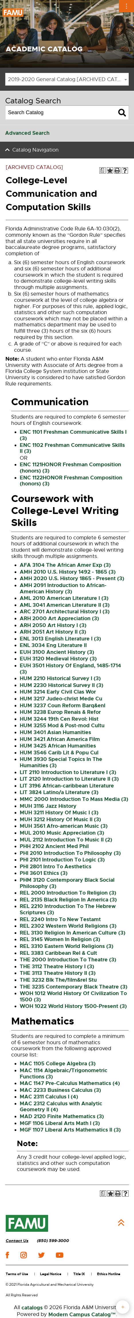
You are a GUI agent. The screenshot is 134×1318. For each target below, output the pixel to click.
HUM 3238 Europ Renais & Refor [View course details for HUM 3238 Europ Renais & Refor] (60, 712)
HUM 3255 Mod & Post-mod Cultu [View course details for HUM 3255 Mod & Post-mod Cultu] (62, 725)
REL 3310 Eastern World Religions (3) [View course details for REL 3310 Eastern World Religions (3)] (66, 946)
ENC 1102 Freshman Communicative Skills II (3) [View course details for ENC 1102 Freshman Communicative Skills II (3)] (72, 448)
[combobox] (67, 79)
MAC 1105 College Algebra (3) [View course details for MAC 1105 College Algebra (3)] (58, 1063)
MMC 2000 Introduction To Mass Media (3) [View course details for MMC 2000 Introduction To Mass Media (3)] (74, 799)
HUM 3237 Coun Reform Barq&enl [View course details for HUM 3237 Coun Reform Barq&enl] (62, 705)
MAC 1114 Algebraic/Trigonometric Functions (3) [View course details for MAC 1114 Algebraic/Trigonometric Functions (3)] (63, 1073)
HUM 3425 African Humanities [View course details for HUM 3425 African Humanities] (58, 745)
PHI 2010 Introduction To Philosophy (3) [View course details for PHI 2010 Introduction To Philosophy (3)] (70, 853)
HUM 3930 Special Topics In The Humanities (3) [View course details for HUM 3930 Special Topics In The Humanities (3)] (61, 762)
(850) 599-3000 (53, 1240)
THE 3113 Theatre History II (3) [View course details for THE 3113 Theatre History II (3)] (58, 973)
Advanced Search (27, 133)
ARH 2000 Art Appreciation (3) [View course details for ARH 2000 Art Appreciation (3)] (59, 618)
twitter (41, 1255)
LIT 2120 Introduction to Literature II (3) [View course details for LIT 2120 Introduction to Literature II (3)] (69, 778)
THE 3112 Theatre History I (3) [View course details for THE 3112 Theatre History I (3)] (57, 966)
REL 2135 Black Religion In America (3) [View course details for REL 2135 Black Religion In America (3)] (68, 899)
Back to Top (121, 1222)
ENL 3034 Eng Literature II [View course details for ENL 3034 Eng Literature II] (53, 645)
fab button (122, 1307)
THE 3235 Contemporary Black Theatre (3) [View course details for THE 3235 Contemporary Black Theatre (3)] (73, 986)
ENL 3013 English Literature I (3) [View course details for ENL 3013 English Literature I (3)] (60, 638)
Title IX (79, 1274)
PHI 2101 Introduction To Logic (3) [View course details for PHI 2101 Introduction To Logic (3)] (62, 859)
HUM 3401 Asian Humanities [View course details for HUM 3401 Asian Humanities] (55, 732)
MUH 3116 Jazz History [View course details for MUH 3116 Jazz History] (48, 806)
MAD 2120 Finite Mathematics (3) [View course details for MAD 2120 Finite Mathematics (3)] (62, 1116)
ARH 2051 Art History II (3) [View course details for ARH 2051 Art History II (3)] (53, 631)
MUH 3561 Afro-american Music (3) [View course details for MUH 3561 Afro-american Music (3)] (64, 826)
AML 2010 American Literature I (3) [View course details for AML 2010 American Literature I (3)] (64, 598)
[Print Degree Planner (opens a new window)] (102, 170)
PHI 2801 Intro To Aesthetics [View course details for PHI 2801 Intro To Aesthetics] (55, 866)
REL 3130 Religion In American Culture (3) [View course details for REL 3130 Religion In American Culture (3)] (72, 932)
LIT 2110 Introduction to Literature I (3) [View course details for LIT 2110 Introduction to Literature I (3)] (68, 772)
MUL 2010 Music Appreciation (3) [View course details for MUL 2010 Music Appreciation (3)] (62, 832)
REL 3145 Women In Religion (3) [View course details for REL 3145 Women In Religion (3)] (60, 939)
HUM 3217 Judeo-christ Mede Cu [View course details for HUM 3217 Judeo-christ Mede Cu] (61, 698)
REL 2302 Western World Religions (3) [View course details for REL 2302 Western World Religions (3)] (68, 926)
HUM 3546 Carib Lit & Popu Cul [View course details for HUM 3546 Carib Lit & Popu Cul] (59, 752)
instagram (23, 1255)
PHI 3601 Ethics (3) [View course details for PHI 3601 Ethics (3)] (44, 873)
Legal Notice (50, 1274)
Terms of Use (17, 1274)
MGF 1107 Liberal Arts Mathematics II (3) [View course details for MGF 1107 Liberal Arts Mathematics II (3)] (70, 1129)
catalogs (32, 1307)
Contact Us (17, 1240)
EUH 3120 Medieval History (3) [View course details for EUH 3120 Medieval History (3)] (58, 658)
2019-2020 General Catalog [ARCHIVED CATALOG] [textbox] (68, 79)
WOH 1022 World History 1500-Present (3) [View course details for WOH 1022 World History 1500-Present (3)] (73, 1006)
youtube (59, 1255)
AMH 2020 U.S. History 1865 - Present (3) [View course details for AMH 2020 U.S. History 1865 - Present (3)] (72, 578)
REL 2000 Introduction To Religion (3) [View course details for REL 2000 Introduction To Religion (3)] (68, 892)
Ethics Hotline (108, 1274)
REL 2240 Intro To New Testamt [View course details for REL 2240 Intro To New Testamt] (60, 919)
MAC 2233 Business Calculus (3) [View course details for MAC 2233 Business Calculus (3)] (60, 1090)
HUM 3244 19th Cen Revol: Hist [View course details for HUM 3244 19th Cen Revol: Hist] (59, 719)
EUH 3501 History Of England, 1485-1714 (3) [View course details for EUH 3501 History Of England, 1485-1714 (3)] (70, 668)
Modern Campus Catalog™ (82, 1314)
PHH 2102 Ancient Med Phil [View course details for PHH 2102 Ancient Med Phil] (54, 846)
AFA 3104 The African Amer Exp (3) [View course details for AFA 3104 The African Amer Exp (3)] (65, 565)
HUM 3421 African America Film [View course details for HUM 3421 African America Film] (60, 739)
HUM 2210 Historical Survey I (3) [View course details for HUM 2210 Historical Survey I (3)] (60, 678)
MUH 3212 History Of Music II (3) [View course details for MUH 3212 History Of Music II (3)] (60, 819)
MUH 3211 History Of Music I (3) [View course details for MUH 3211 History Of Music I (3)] (59, 812)
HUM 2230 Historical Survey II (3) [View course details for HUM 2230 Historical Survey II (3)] (61, 685)
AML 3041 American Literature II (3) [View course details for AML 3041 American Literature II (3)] (65, 605)
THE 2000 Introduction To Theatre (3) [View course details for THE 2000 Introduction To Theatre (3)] (68, 959)
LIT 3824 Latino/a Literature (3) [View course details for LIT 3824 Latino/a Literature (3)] (59, 792)
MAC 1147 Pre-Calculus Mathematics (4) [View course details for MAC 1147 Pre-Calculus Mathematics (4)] (70, 1083)
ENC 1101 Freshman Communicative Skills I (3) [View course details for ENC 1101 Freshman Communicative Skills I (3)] (73, 435)
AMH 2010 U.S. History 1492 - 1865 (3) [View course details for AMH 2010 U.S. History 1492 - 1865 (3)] (68, 571)
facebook (7, 1255)
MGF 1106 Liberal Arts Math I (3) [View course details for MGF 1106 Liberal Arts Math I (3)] (60, 1123)
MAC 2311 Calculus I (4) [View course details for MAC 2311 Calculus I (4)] (49, 1096)
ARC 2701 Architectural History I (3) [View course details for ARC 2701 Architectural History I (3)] (65, 611)
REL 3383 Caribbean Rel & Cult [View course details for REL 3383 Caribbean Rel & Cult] (58, 953)
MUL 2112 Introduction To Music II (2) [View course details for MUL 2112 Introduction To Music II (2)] (66, 839)
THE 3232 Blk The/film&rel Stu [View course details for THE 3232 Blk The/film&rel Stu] (58, 980)
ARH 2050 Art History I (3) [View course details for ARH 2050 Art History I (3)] (53, 625)
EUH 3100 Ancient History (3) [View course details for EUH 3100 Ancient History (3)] (57, 652)
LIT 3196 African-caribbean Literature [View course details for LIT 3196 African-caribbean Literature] (67, 785)
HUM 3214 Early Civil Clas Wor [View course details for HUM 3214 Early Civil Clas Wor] (58, 691)
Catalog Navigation (35, 150)
